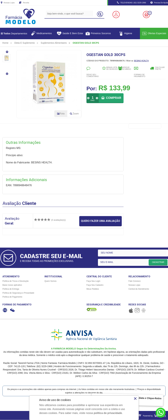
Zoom (75, 114)
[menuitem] (5, 43)
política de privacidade (108, 413)
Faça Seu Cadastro (94, 285)
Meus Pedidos (92, 289)
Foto (61, 113)
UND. (92, 100)
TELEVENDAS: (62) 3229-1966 (131, 2)
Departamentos (14, 33)
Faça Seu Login (93, 281)
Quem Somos (50, 281)
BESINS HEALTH (141, 60)
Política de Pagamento (12, 297)
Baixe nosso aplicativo (12, 285)
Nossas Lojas (8, 2)
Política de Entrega (10, 289)
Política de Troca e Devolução (15, 281)
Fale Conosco (134, 281)
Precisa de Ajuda (159, 2)
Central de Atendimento (138, 289)
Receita (24, 2)
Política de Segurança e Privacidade (18, 293)
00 (150, 13)
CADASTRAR (158, 262)
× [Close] (135, 398)
